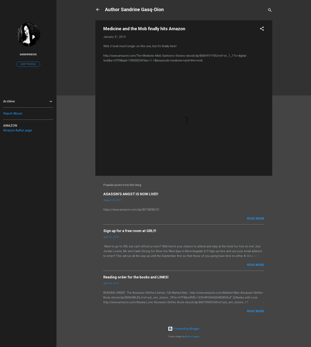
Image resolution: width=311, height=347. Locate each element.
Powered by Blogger (184, 328)
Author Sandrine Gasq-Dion (134, 9)
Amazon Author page (17, 130)
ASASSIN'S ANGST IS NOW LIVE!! (130, 194)
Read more (255, 218)
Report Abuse (12, 113)
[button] (262, 29)
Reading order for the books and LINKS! (136, 277)
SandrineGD (28, 54)
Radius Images (192, 336)
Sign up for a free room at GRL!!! (129, 231)
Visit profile (28, 64)
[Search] (269, 11)
